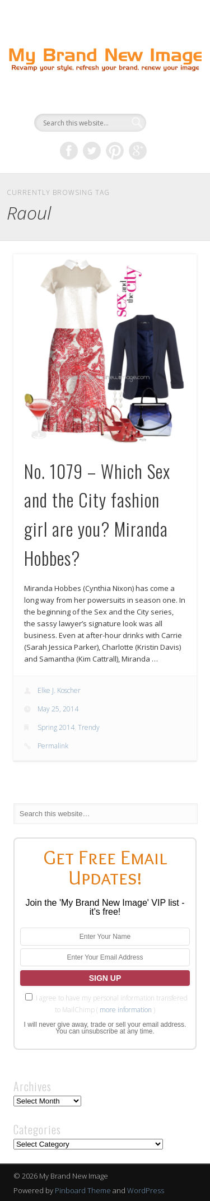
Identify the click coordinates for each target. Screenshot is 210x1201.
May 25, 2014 (58, 709)
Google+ (138, 151)
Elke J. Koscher (59, 690)
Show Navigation (169, 100)
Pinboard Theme (83, 1190)
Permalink (53, 746)
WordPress (145, 1190)
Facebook (69, 151)
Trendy (89, 727)
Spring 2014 (56, 727)
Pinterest (115, 151)
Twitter (92, 151)
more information (126, 1009)
